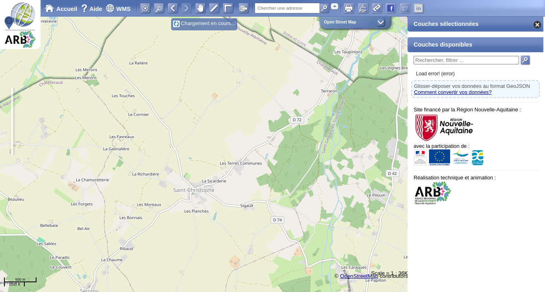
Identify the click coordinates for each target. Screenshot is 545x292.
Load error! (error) (435, 74)
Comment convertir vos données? (452, 92)
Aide (92, 9)
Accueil (61, 9)
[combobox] (334, 6)
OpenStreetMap (359, 276)
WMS (118, 9)
